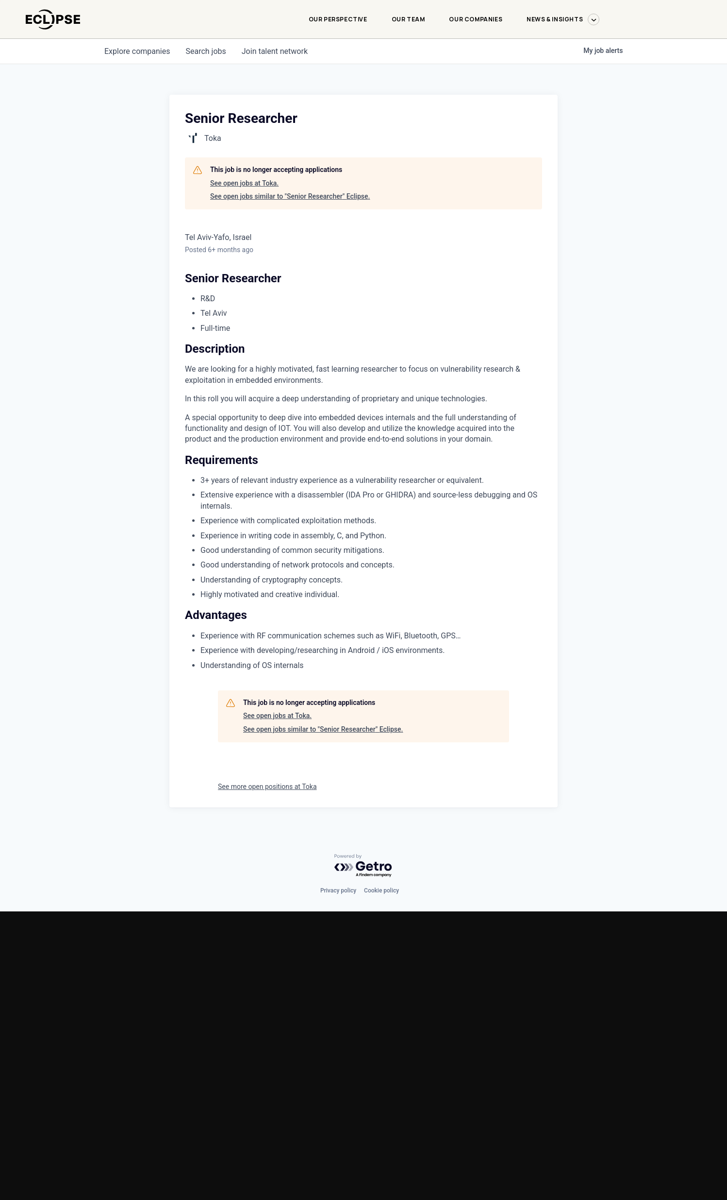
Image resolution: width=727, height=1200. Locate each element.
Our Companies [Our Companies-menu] (475, 19)
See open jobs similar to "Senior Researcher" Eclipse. (290, 196)
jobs (205, 51)
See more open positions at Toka (267, 786)
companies (137, 51)
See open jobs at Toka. (244, 183)
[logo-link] (53, 34)
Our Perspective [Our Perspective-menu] (338, 19)
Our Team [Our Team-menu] (408, 19)
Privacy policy (338, 890)
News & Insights (563, 19)
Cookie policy (381, 890)
